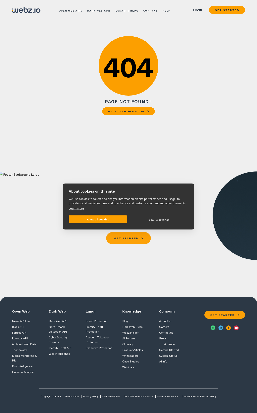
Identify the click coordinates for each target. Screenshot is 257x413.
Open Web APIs (70, 10)
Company (150, 10)
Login (197, 10)
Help (166, 10)
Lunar (121, 10)
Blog (134, 10)
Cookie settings (159, 219)
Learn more (76, 208)
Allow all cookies (98, 219)
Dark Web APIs (99, 10)
